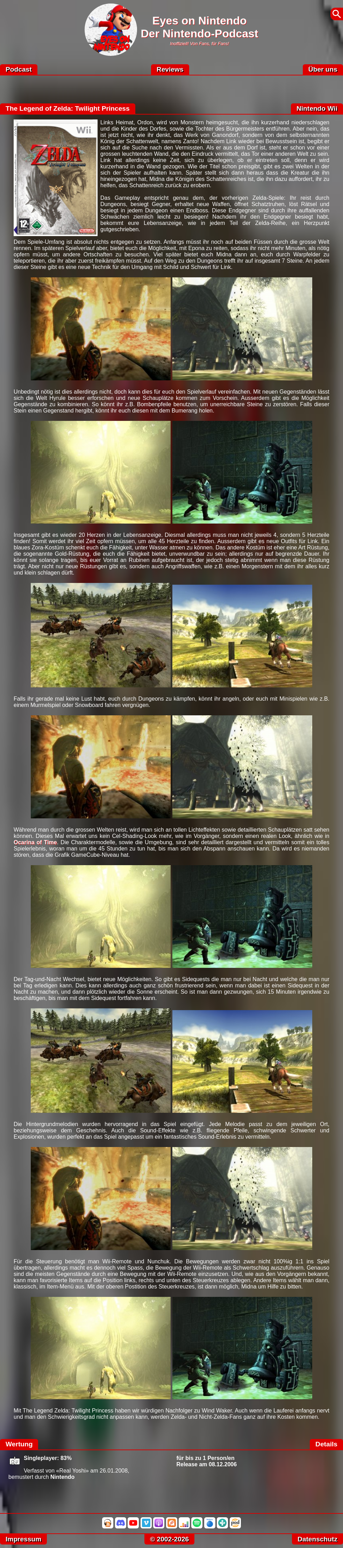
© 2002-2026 (169, 1539)
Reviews (170, 69)
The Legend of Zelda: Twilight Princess (68, 108)
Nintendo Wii (316, 108)
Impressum (23, 1539)
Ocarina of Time (35, 842)
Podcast (19, 69)
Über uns (322, 69)
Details (326, 1444)
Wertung (19, 1444)
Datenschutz (317, 1539)
